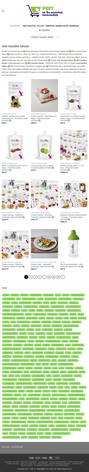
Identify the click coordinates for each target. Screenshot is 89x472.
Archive (14, 302)
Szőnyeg (51, 383)
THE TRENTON (61, 425)
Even (67, 387)
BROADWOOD (8, 352)
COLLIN (45, 364)
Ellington (71, 425)
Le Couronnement (67, 375)
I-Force (75, 337)
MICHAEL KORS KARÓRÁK (76, 394)
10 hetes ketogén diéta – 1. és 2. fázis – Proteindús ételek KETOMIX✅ (72, 168)
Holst (13, 321)
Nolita (54, 417)
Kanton (50, 333)
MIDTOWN (68, 329)
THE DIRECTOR (38, 402)
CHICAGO (82, 318)
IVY (18, 298)
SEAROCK (24, 294)
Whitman (6, 421)
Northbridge (18, 402)
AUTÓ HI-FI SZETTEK (28, 464)
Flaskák (48, 433)
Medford (79, 417)
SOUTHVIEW (56, 437)
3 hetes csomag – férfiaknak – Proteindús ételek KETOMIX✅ (42, 216)
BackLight (13, 433)
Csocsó (19, 387)
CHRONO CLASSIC (9, 329)
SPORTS (6, 360)
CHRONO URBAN (44, 360)
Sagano (22, 391)
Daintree (33, 360)
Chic (65, 402)
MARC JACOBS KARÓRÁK (45, 421)
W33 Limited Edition (24, 321)
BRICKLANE (19, 352)
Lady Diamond (63, 302)
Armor (54, 391)
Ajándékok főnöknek (52, 356)
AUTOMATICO (32, 429)
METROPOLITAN (36, 371)
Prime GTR (33, 337)
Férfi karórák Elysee (38, 375)
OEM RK (16, 325)
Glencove (47, 367)
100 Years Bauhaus (9, 318)
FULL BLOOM (69, 417)
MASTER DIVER (32, 318)
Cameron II (66, 321)
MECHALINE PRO (78, 344)
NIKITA (53, 302)
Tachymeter (40, 341)
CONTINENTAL (60, 333)
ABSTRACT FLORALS (31, 306)
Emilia (21, 398)
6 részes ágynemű (8, 383)
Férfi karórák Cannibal (24, 414)
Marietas (25, 425)
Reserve (42, 337)
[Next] (63, 277)
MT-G (5, 433)
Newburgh (6, 406)
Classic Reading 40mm (10, 379)
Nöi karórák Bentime (21, 410)
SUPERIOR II (76, 321)
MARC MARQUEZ (74, 402)
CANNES (6, 310)
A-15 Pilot (50, 318)
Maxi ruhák (57, 379)
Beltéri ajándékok (75, 429)
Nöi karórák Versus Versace (11, 364)
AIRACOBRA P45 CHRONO (59, 429)
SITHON (53, 364)
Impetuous (45, 398)
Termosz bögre (29, 356)
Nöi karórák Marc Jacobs (72, 410)
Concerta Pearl (8, 306)
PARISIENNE (45, 417)
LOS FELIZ (60, 352)
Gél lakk (73, 314)
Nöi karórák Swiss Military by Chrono (13, 314)
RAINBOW (18, 306)
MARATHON (56, 402)
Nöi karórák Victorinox (74, 310)
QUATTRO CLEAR (51, 298)
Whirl (49, 375)
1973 (61, 367)
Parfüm (49, 379)
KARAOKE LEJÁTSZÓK (29, 462)
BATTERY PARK (44, 429)
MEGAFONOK (42, 464)
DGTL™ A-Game (64, 391)
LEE (5, 375)
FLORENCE (16, 310)
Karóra (40, 433)
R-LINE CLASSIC (41, 348)
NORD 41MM (7, 429)
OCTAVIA (6, 302)
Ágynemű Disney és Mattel (24, 383)
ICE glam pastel (78, 298)
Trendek (6, 294)
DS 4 (54, 360)
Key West (82, 387)
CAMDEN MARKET (58, 344)
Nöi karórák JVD (8, 410)
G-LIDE (81, 314)
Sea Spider (51, 337)
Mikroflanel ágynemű (40, 383)
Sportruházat (63, 314)
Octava (31, 333)
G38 (66, 318)
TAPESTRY (15, 294)
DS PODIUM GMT (77, 391)
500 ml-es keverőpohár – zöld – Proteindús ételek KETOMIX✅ (72, 265)
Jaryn (68, 344)
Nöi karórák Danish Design (55, 410)
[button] (3, 11)
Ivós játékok (40, 356)
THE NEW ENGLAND (9, 367)
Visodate (15, 417)
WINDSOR (25, 325)
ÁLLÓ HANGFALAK (61, 465)
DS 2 (38, 364)
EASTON (17, 394)
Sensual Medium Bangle (10, 398)
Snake (27, 352)
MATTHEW (21, 329)
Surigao (32, 310)
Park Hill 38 (34, 425)
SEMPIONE (7, 356)
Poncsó (28, 314)
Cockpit (42, 318)
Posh (26, 371)
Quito (55, 367)
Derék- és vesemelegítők (71, 325)
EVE (18, 375)
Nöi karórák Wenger (74, 406)
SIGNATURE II (57, 325)
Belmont (38, 391)
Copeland (46, 344)
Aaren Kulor (46, 394)
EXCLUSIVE (74, 341)
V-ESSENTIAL (49, 352)
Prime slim (72, 348)
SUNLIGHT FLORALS (29, 298)
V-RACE (38, 344)
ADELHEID (49, 414)
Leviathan (77, 375)
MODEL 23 (62, 406)
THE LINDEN (7, 344)
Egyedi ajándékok (8, 387)
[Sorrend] (44, 37)
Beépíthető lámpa (62, 383)
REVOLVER (36, 321)
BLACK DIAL (37, 302)
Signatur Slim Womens (59, 394)
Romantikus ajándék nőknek (11, 437)
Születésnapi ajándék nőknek (61, 433)
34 (49, 277)
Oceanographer (35, 406)
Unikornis (53, 387)
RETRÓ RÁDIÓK (27, 465)
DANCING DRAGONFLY (73, 306)
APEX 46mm (28, 344)
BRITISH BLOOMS (25, 302)
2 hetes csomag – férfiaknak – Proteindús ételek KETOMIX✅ (13, 265)
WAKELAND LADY (9, 298)
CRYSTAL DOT (61, 348)
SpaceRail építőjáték (39, 314)
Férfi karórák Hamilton (9, 414)
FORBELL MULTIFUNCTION (11, 425)
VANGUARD (7, 325)
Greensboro (58, 414)
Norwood (22, 433)
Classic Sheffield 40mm (73, 333)
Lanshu (65, 341)
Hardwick (46, 391)
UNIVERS (30, 329)
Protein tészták (18, 356)
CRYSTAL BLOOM (24, 379)
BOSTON (59, 318)
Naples (51, 425)
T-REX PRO (58, 329)
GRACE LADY (72, 371)
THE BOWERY (53, 314)
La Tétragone (26, 375)
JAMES (74, 387)
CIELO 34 (54, 398)
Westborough (7, 402)
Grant (60, 387)
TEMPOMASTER (28, 348)
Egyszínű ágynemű (69, 379)
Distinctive (45, 406)
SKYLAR (56, 375)
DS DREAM (24, 406)
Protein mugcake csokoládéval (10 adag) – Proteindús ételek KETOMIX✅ (43, 118)
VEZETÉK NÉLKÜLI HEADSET (59, 464)
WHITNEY (80, 414)
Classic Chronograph (19, 341)
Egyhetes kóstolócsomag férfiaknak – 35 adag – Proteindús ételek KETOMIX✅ (73, 217)
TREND (6, 371)
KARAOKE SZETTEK (11, 462)
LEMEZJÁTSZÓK (13, 464)
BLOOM (40, 310)
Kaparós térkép (43, 387)
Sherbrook (73, 398)
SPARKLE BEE (44, 306)
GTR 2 (68, 352)
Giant (11, 375)
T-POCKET (70, 367)
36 (58, 277)
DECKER (29, 391)
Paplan (24, 437)
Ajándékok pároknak (30, 387)
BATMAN (75, 356)
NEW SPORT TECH (9, 337)
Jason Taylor (7, 341)
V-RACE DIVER (47, 329)
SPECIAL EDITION (20, 429)
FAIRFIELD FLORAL (65, 298)
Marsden (73, 318)
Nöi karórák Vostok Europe (37, 410)
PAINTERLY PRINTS (57, 306)
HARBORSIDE (8, 394)
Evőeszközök (18, 344)
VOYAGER (57, 321)
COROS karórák (22, 337)
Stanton (15, 406)
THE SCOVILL (38, 414)
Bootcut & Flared (45, 437)
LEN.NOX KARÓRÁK (32, 398)
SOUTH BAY (77, 352)
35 (54, 277)
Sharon (54, 406)
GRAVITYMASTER (38, 379)
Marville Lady (73, 302)
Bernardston (63, 398)
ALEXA (46, 371)
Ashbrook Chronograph (62, 421)
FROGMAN (21, 318)
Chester (51, 348)
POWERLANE (46, 321)
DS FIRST (27, 402)
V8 (24, 394)
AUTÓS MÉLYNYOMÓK (76, 462)
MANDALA (55, 371)
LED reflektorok (73, 360)
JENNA (40, 298)
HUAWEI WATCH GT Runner (20, 360)
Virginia (82, 371)
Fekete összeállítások (27, 364)
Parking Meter (40, 333)
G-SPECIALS (31, 433)
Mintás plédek (33, 437)
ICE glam (66, 294)
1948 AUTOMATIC (16, 371)
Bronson (21, 367)
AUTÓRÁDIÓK (77, 464)
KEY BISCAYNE (69, 414)
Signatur (29, 367)
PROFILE (23, 333)
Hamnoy (6, 321)
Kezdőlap (15, 26)
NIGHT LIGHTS (36, 325)
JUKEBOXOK (43, 462)
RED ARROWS (65, 356)
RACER (31, 341)
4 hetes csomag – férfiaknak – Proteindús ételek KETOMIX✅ (13, 216)
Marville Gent (49, 310)
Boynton (82, 398)
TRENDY (23, 417)
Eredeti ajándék (49, 294)
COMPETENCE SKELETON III (12, 348)
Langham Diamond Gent (53, 341)
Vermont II (43, 425)
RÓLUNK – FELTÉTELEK (12, 447)
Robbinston (38, 367)
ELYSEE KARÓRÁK (34, 394)
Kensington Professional (66, 364)
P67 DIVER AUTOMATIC (10, 333)
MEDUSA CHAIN (37, 352)
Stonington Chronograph (18, 421)
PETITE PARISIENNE (77, 294)
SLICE (46, 302)
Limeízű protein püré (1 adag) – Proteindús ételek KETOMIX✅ (42, 167)
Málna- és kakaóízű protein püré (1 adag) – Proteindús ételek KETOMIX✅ (14, 168)
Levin (38, 329)
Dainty (47, 402)
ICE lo (58, 294)
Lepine (24, 310)
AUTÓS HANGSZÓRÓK (58, 462)
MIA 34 (83, 421)
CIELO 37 (31, 421)
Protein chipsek (60, 310)
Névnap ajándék (75, 383)
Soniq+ (80, 348)
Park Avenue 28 (34, 417)
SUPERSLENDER (36, 294)
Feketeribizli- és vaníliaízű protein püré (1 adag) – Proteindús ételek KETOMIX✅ (72, 118)
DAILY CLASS (81, 425)
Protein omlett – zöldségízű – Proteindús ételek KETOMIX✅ (42, 265)
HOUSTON (75, 421)
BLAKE (63, 371)
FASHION (6, 417)
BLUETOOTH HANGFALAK (43, 465)
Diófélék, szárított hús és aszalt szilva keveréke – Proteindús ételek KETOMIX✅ (15, 118)
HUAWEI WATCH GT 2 (64, 337)
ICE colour (46, 325)
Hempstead (79, 367)
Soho (60, 417)
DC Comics (62, 360)
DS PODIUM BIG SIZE (10, 391)
